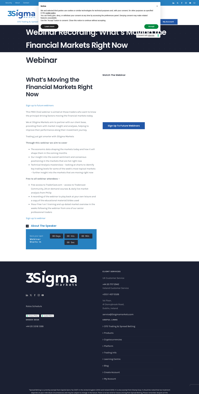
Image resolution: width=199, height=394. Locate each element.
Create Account (112, 372)
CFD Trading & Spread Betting (119, 326)
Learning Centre (112, 359)
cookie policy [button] (50, 13)
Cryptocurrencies (113, 339)
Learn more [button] (49, 26)
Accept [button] (151, 26)
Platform (108, 346)
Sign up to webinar (35, 218)
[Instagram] (39, 295)
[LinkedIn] (27, 295)
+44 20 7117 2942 (111, 284)
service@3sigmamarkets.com (118, 314)
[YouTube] (43, 295)
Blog (106, 365)
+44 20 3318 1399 (34, 326)
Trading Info (110, 352)
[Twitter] (31, 295)
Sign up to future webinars (40, 105)
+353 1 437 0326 (111, 294)
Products (108, 333)
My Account (110, 378)
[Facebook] (35, 295)
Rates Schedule (34, 306)
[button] (61, 226)
